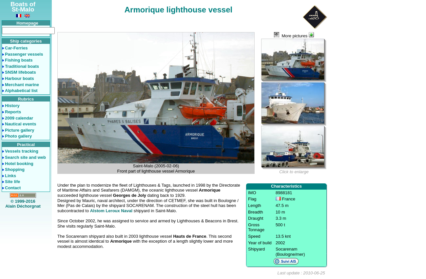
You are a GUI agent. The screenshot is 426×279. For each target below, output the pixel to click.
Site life (12, 181)
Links (10, 175)
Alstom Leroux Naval (111, 210)
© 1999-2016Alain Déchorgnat (23, 204)
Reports (13, 111)
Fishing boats (19, 60)
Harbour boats (19, 78)
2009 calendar (19, 118)
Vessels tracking (21, 151)
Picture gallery (19, 130)
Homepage (27, 23)
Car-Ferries (16, 48)
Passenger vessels (24, 54)
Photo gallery (18, 136)
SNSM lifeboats (20, 72)
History (12, 105)
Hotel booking (19, 163)
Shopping (15, 169)
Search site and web (25, 157)
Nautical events (20, 123)
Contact (13, 187)
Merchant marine (22, 84)
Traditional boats (22, 66)
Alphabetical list (21, 90)
